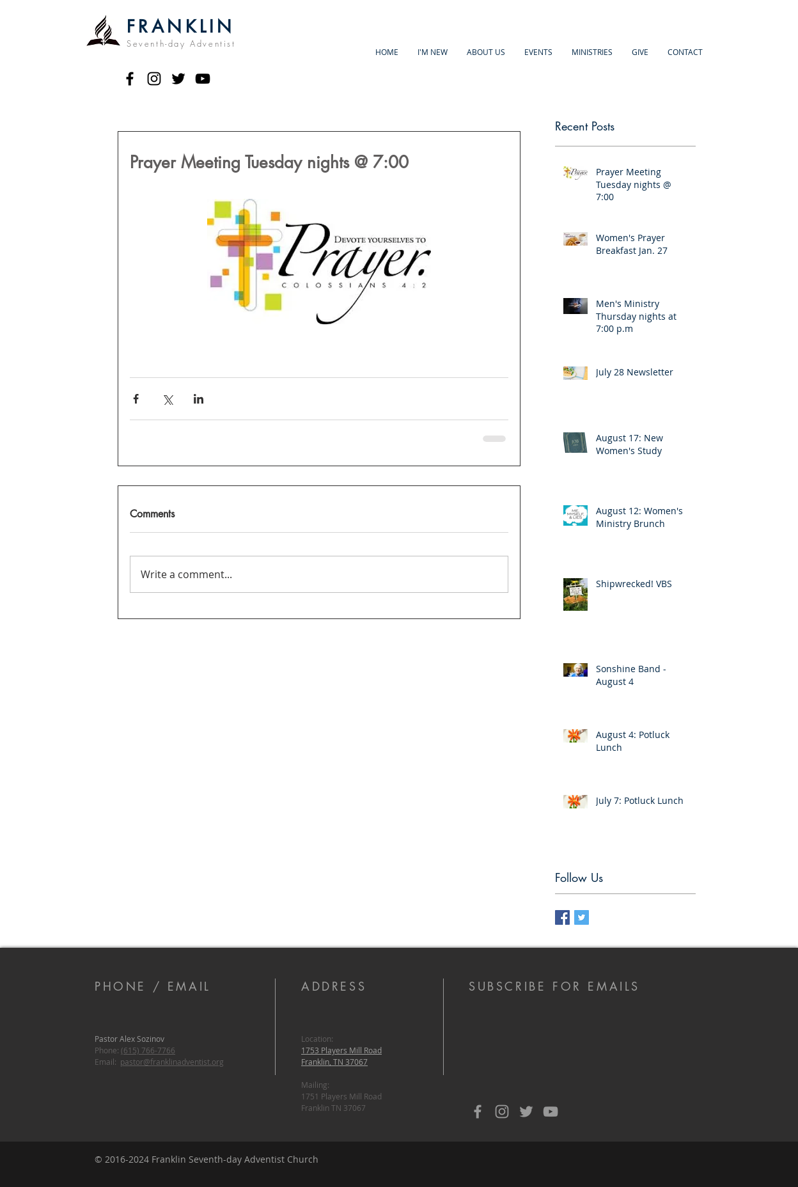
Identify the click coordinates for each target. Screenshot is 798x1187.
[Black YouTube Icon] (203, 79)
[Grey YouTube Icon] (550, 1111)
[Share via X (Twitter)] (167, 399)
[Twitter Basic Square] (581, 917)
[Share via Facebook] (136, 399)
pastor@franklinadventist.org (172, 1062)
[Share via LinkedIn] (198, 399)
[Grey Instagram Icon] (502, 1111)
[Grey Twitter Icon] (526, 1111)
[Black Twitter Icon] (178, 79)
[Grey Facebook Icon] (478, 1111)
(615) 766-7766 (148, 1050)
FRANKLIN (181, 26)
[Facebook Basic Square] (562, 917)
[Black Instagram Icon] (154, 79)
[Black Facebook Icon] (130, 79)
